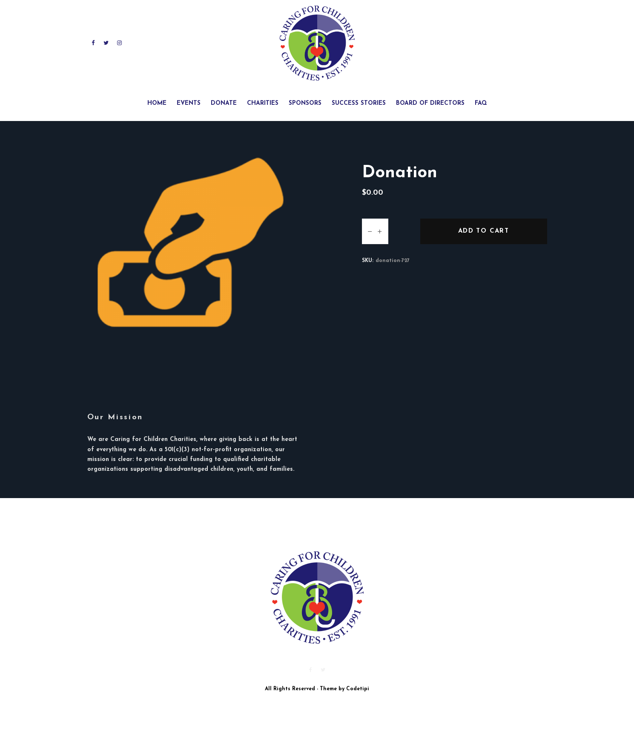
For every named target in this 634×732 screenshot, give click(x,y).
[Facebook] (93, 43)
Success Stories (359, 103)
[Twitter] (106, 43)
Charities (262, 103)
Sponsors (305, 103)
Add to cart (483, 231)
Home (156, 103)
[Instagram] (119, 43)
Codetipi (357, 689)
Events (189, 103)
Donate (224, 103)
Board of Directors (430, 103)
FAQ (481, 103)
